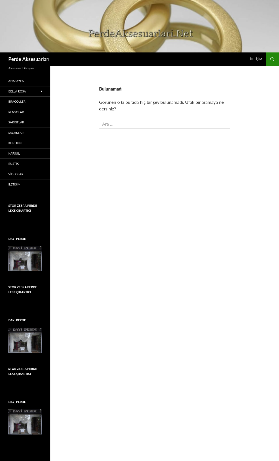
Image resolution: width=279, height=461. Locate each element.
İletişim (256, 59)
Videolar (15, 174)
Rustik (13, 163)
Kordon (15, 143)
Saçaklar (16, 132)
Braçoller (16, 101)
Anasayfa (16, 81)
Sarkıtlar (16, 122)
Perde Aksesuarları (29, 59)
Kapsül (14, 153)
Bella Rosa (17, 91)
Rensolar (16, 112)
